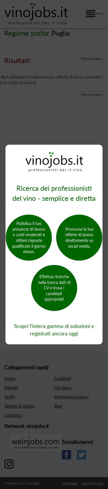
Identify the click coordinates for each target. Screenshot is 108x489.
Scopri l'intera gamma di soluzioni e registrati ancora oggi (54, 330)
